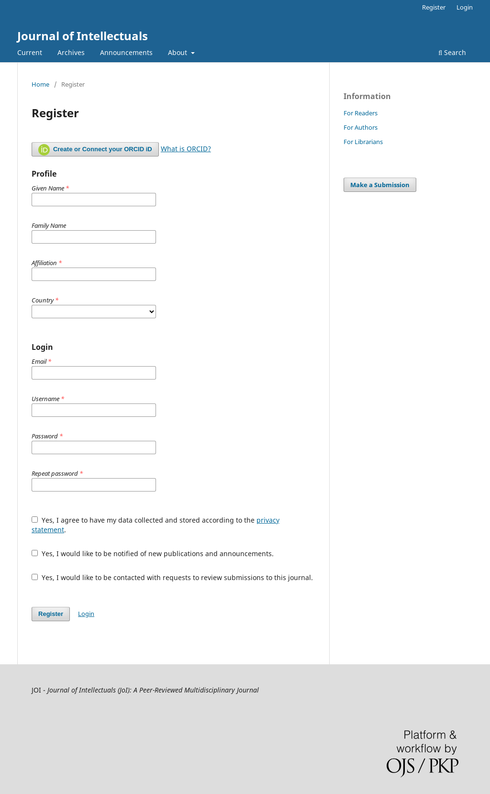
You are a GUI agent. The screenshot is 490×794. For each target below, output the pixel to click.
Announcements (126, 52)
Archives (71, 52)
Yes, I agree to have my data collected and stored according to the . (155, 524)
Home (40, 84)
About (178, 52)
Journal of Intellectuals (82, 36)
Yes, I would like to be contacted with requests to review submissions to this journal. (172, 577)
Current (29, 52)
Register (433, 7)
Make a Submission (380, 184)
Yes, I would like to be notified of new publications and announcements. (153, 553)
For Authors (361, 127)
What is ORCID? (186, 148)
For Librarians (363, 141)
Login (465, 7)
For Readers (361, 113)
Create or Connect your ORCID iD (95, 150)
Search (452, 52)
